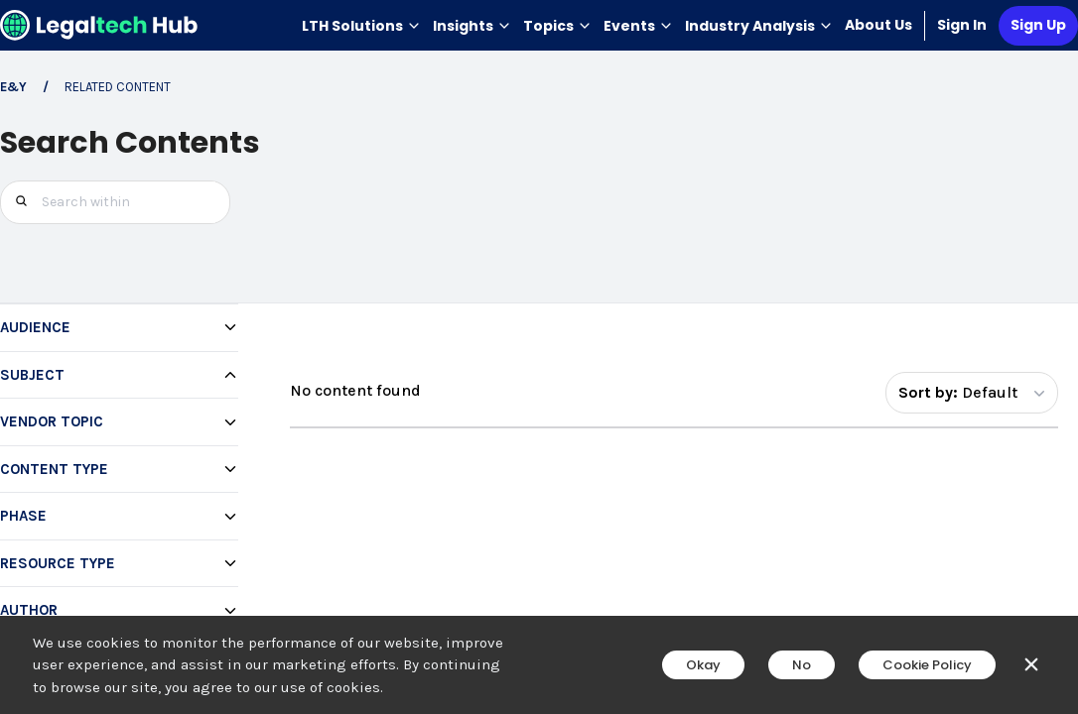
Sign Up (1038, 25)
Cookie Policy (927, 664)
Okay (703, 664)
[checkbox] (127, 421)
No (801, 664)
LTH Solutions (361, 26)
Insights (472, 26)
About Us (878, 25)
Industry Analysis (759, 26)
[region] (119, 519)
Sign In (962, 25)
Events (638, 26)
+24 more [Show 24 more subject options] (61, 613)
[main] (539, 357)
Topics (557, 26)
